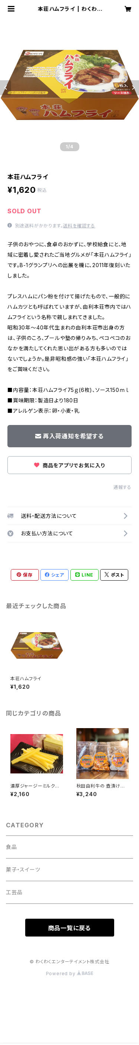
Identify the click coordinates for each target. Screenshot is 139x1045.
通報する (122, 487)
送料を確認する (79, 225)
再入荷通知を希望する (69, 436)
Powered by (69, 973)
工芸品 (14, 892)
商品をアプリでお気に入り (69, 465)
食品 (11, 847)
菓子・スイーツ (23, 869)
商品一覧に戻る (69, 928)
